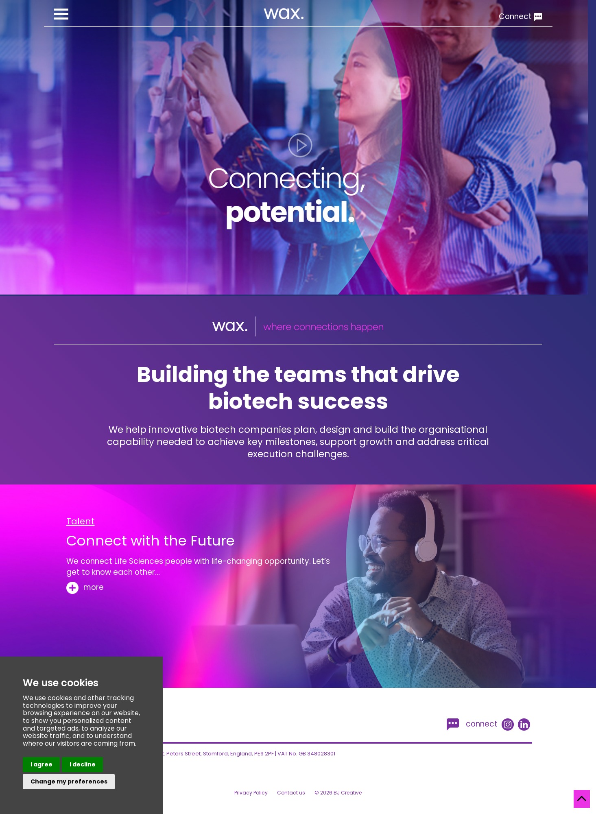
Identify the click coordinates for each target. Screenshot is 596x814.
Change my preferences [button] (69, 781)
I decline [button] (83, 764)
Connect (520, 16)
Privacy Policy (251, 792)
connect (472, 723)
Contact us (291, 792)
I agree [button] (41, 764)
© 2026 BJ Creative (338, 792)
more (85, 587)
